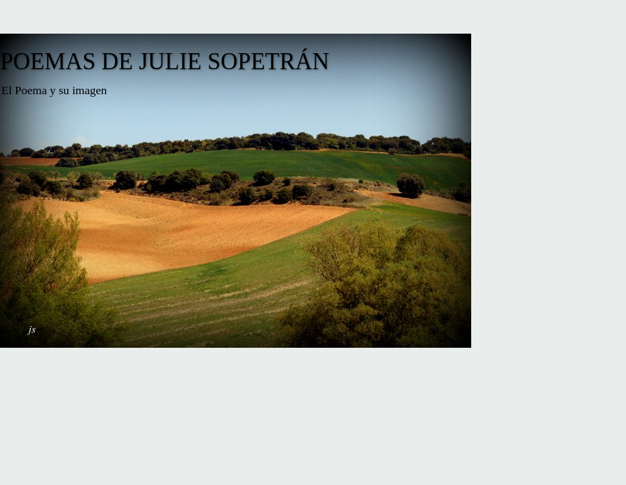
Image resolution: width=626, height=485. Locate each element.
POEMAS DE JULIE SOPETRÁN (164, 61)
